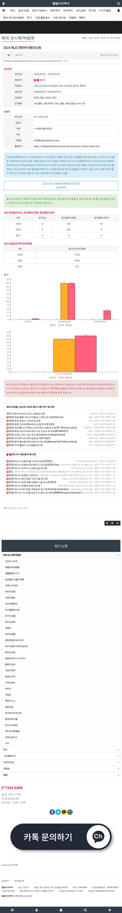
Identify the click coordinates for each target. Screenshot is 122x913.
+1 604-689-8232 (43, 128)
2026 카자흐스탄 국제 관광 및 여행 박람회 (28, 438)
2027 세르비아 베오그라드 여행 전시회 (26, 413)
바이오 (8, 688)
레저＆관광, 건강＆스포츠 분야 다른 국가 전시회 (30, 407)
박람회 (72, 17)
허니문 (92, 10)
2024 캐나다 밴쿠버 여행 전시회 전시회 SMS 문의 (61, 185)
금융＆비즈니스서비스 (15, 658)
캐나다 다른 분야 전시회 (24, 454)
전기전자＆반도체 (13, 713)
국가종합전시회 (12, 610)
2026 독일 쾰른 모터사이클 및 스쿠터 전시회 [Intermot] (35, 417)
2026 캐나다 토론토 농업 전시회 (23, 485)
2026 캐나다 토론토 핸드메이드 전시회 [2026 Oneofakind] (36, 464)
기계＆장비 (10, 682)
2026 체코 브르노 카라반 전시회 (23, 420)
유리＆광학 (10, 622)
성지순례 (81, 10)
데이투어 (68, 10)
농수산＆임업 (11, 725)
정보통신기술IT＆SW (14, 579)
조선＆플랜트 (11, 603)
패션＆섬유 (10, 652)
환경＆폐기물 (11, 719)
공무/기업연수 (39, 10)
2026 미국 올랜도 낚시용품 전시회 (25, 445)
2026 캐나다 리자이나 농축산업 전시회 (27, 468)
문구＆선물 (10, 616)
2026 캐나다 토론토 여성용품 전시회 (26, 471)
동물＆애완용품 (12, 567)
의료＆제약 (10, 670)
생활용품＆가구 (12, 573)
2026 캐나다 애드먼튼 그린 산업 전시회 (27, 478)
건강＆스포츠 (23, 508)
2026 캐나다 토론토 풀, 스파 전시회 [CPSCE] (29, 461)
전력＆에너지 (11, 737)
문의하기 (5, 881)
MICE (82, 17)
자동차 (8, 694)
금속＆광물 (10, 634)
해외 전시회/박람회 (13, 17)
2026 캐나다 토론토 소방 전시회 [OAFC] (27, 475)
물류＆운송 (10, 664)
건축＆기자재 (11, 585)
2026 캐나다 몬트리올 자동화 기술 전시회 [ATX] (31, 482)
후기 (29, 17)
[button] (107, 523)
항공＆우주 (10, 676)
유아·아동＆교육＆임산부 (16, 646)
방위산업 (9, 707)
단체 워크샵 (59, 17)
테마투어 (55, 10)
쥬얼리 (8, 628)
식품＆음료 (10, 597)
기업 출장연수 (42, 17)
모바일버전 (19, 881)
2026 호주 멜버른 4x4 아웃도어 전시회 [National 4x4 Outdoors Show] (42, 441)
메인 (12, 10)
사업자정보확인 (8, 891)
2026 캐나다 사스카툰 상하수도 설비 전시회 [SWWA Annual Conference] (44, 492)
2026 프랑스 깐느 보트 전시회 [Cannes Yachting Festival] (36, 434)
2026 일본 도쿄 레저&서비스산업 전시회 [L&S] (30, 424)
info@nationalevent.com (46, 140)
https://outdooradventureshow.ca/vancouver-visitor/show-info (36, 61)
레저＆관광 (11, 508)
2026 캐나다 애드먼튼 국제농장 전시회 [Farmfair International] (39, 489)
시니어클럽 (105, 10)
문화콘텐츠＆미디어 (14, 640)
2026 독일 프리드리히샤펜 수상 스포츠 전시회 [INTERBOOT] (37, 431)
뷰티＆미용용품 (12, 731)
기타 (7, 743)
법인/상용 (23, 10)
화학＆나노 (10, 700)
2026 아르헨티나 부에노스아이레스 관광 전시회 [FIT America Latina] (42, 427)
